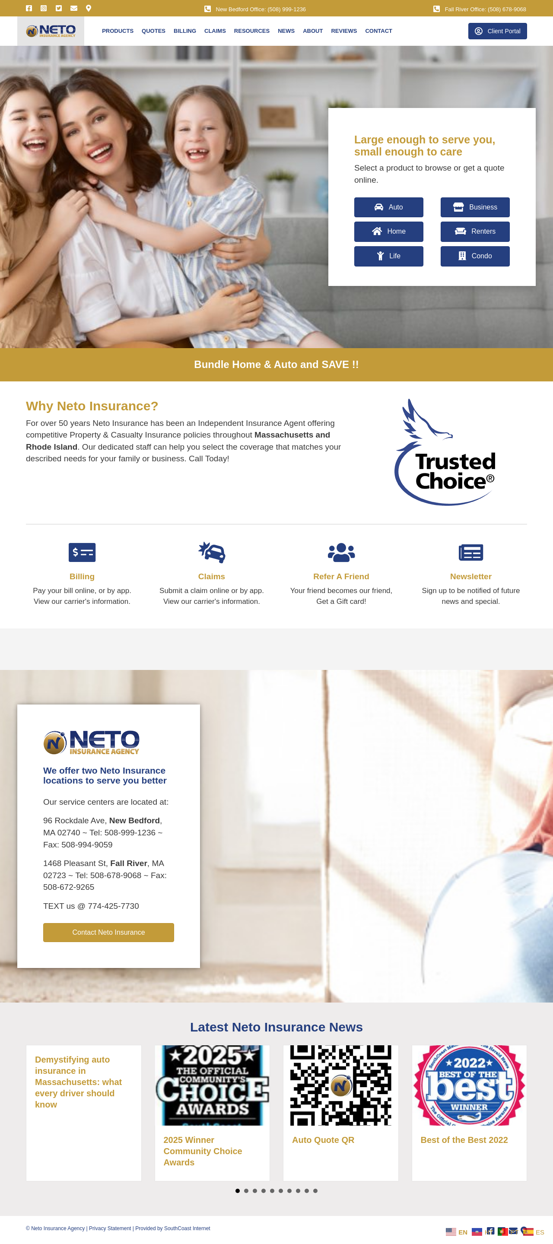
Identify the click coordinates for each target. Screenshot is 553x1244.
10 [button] (315, 1191)
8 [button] (298, 1191)
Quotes (153, 31)
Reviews (344, 31)
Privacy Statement (110, 1228)
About (313, 31)
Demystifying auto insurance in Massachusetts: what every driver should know (78, 1082)
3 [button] (255, 1191)
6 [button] (281, 1191)
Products (117, 31)
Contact (378, 31)
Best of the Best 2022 (464, 1140)
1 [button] (237, 1191)
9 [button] (307, 1191)
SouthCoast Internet (187, 1228)
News (286, 31)
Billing (185, 31)
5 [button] (272, 1191)
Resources (252, 31)
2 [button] (246, 1191)
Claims (215, 31)
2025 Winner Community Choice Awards (203, 1151)
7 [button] (289, 1191)
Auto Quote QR (323, 1140)
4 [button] (263, 1191)
